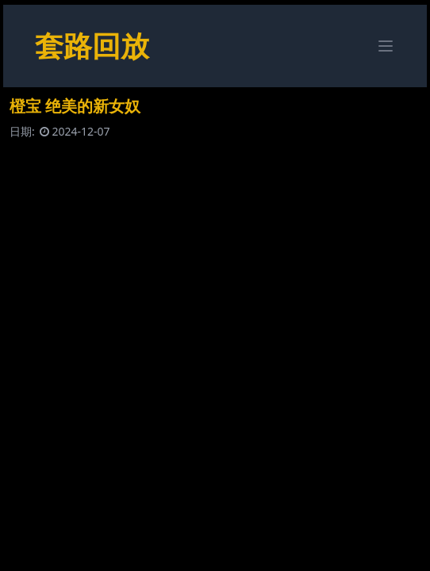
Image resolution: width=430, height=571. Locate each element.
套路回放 (92, 45)
